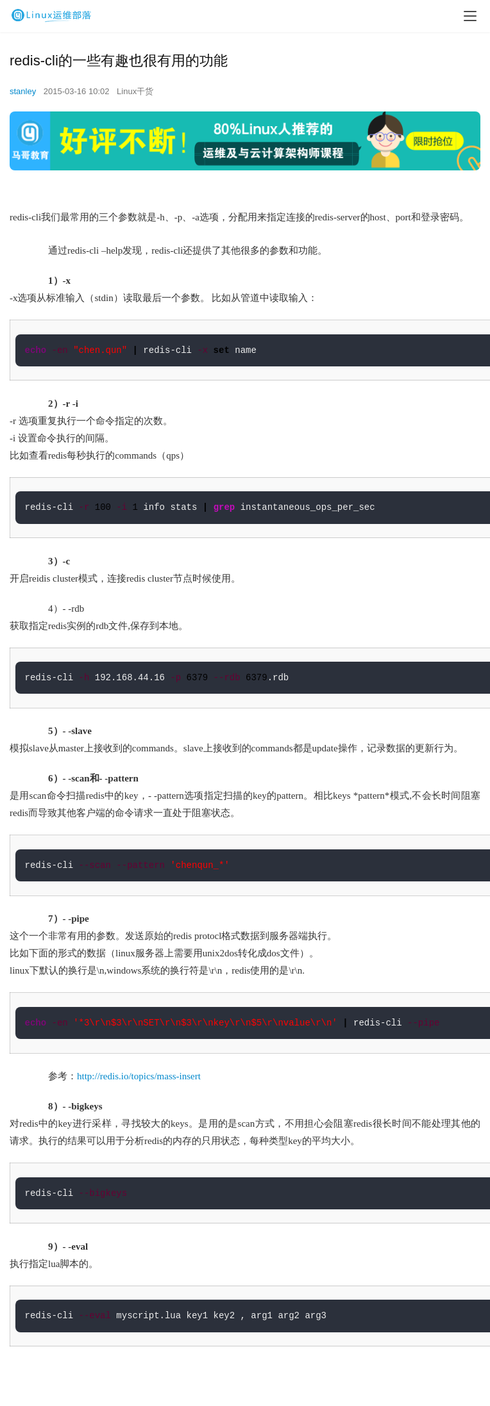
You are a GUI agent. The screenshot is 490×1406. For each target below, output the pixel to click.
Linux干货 (135, 91)
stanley (23, 91)
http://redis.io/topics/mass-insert (139, 1076)
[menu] (470, 16)
